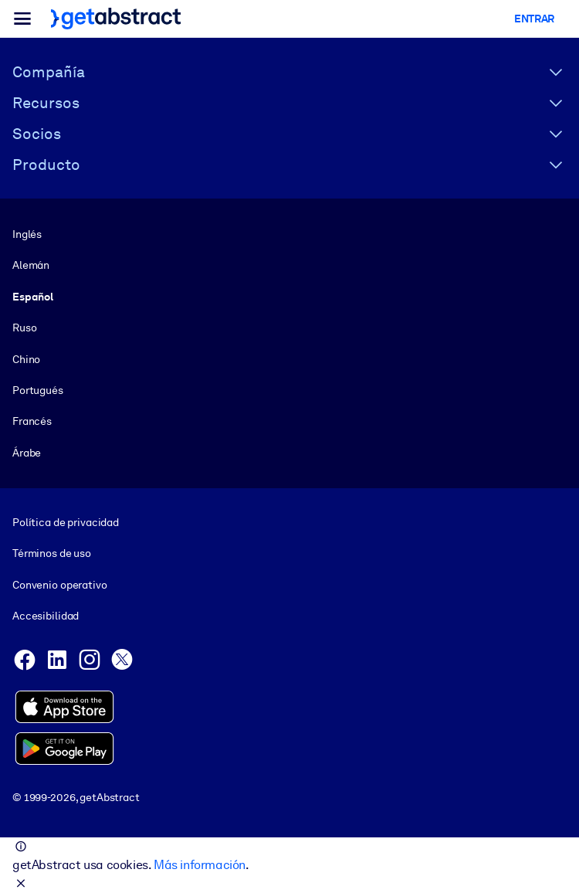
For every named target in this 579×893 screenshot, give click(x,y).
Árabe (26, 452)
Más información (199, 864)
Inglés (27, 234)
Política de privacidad (65, 522)
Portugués (37, 390)
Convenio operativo (59, 585)
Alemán (30, 265)
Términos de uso (51, 554)
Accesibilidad (45, 615)
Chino (26, 359)
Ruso (24, 327)
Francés (32, 421)
